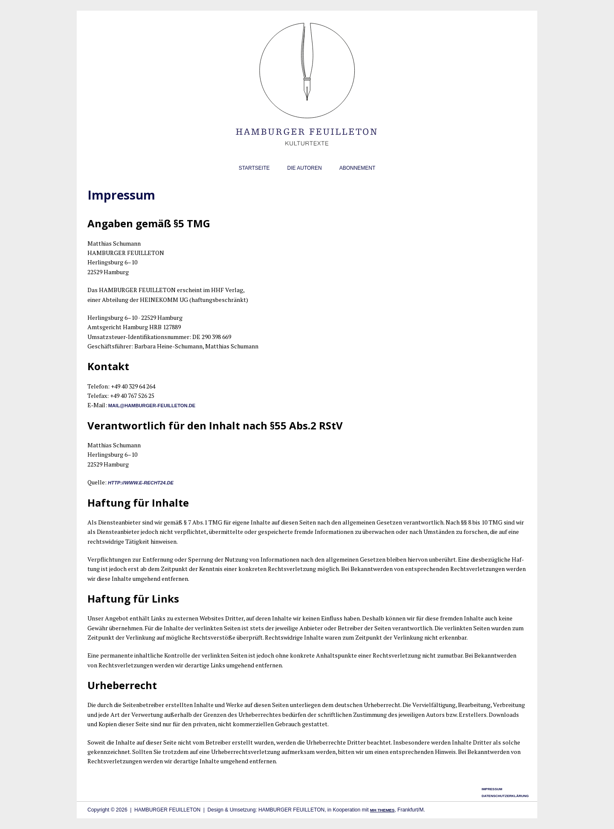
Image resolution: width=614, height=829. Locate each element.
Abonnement (357, 168)
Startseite (254, 168)
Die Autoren (304, 168)
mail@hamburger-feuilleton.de (152, 405)
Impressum (491, 789)
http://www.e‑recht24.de (141, 482)
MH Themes (382, 810)
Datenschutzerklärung (505, 796)
